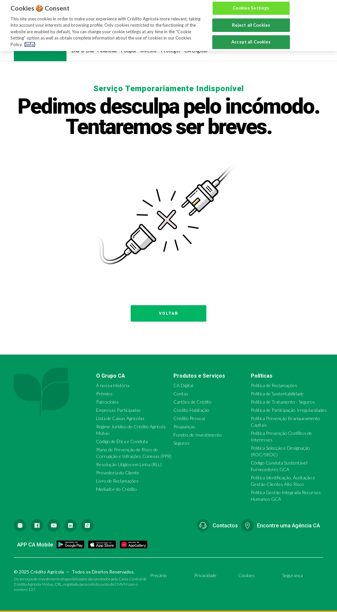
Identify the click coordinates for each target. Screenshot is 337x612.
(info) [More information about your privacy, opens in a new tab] (29, 37)
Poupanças (184, 426)
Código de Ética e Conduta (122, 441)
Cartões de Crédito (192, 402)
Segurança (292, 575)
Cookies (246, 575)
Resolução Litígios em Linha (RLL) (129, 464)
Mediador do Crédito (116, 489)
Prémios (104, 393)
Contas (180, 393)
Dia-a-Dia (82, 50)
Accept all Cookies (251, 35)
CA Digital (195, 50)
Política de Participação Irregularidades (289, 410)
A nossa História (112, 385)
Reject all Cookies (251, 18)
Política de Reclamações (274, 385)
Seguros (181, 443)
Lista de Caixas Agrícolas (120, 418)
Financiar (107, 50)
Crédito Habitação (191, 410)
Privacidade (205, 575)
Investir (148, 50)
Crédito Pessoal (189, 418)
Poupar (129, 50)
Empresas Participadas (118, 410)
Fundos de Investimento (197, 435)
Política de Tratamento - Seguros (283, 402)
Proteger (171, 50)
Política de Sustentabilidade (277, 393)
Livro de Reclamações (117, 481)
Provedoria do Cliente (117, 472)
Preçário (158, 575)
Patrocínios (107, 402)
